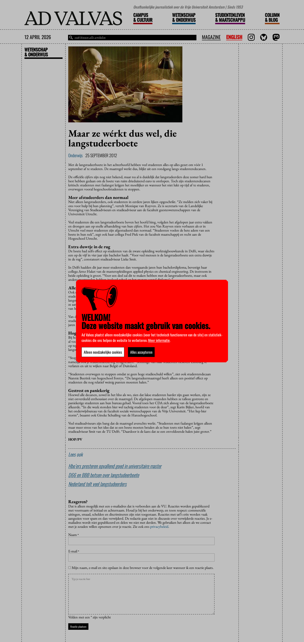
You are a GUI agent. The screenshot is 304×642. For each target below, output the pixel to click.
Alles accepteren (141, 352)
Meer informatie (159, 340)
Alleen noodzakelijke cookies (103, 352)
